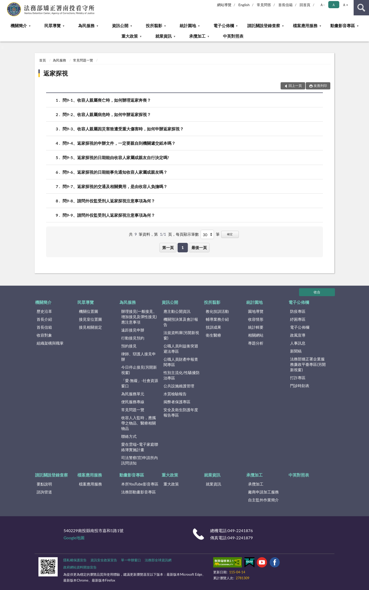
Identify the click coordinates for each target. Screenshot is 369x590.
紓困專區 (297, 319)
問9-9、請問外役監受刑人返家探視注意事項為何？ (109, 215)
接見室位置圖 (90, 319)
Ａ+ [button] (345, 5)
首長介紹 (44, 319)
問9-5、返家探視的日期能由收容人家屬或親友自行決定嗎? (116, 157)
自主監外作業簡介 (263, 500)
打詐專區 (297, 377)
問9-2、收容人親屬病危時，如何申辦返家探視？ (107, 114)
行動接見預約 (132, 338)
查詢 (361, 7)
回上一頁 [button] (295, 86)
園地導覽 (255, 311)
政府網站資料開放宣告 (80, 567)
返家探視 (55, 73)
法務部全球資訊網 (158, 560)
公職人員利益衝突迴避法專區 (180, 349)
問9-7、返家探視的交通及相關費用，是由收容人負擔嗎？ (115, 186)
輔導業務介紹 (217, 319)
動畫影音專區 (342, 25)
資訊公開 (120, 25)
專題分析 (255, 343)
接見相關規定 (90, 327)
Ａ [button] (333, 5)
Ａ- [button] (322, 5)
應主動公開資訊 (176, 311)
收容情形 (255, 319)
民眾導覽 (52, 25)
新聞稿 (296, 351)
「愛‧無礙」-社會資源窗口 (139, 383)
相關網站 (255, 335)
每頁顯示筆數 (187, 234)
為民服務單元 (132, 393)
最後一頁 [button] (199, 247)
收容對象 (44, 335)
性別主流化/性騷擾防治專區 (181, 375)
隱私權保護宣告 (75, 560)
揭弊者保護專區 (176, 401)
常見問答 (264, 5)
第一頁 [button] (168, 247)
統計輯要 (255, 327)
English (244, 5)
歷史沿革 (44, 311)
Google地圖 (74, 537)
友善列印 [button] (320, 86)
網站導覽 (224, 5)
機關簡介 (19, 25)
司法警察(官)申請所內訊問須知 (139, 460)
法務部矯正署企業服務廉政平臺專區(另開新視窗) (308, 364)
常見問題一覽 (83, 60)
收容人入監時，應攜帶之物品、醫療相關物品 (138, 423)
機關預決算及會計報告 (180, 322)
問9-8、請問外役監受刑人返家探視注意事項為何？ (109, 201)
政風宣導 (297, 335)
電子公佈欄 (223, 25)
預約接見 (129, 346)
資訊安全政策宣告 (103, 560)
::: (4, 4)
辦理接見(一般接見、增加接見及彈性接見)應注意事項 (139, 316)
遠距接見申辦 (132, 330)
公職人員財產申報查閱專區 (180, 362)
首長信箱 (285, 5)
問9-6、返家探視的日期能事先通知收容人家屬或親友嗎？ (115, 172)
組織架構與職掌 (50, 343)
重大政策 (129, 36)
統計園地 (188, 25)
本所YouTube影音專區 (139, 484)
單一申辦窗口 (131, 560)
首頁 (42, 60)
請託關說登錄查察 (263, 25)
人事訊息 (297, 343)
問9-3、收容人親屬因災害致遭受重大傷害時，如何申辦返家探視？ (123, 129)
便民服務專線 (132, 401)
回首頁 (305, 5)
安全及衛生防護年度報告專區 (180, 412)
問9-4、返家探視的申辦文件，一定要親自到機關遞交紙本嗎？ (119, 143)
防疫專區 (297, 311)
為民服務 (86, 25)
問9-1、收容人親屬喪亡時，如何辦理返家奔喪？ (107, 100)
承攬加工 (197, 36)
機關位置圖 (88, 311)
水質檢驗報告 (175, 393)
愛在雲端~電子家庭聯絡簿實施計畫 (139, 447)
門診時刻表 (299, 385)
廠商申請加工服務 (263, 492)
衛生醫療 (213, 335)
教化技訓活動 (217, 311)
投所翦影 (154, 25)
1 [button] (182, 247)
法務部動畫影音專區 (138, 492)
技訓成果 (213, 327)
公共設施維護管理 (178, 386)
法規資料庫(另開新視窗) (181, 335)
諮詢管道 (44, 492)
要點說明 (44, 484)
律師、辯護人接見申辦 (138, 356)
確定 (230, 234)
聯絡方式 (129, 436)
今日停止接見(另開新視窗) (139, 370)
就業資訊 (163, 36)
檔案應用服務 (305, 25)
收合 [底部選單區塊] (317, 292)
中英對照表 (233, 36)
